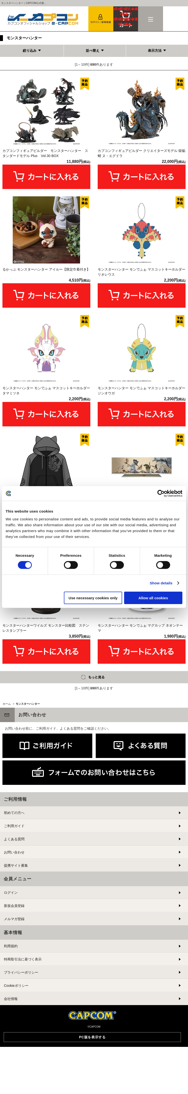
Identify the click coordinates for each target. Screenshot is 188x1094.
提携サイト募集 (16, 947)
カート (125, 16)
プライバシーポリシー (21, 1054)
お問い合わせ (14, 934)
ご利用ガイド (14, 908)
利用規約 (11, 1028)
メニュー (150, 18)
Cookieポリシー (16, 1068)
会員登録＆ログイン (100, 18)
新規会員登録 (14, 988)
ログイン (11, 975)
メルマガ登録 (14, 1001)
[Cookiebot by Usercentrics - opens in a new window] (161, 493)
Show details (161, 583)
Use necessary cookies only (93, 598)
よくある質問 (14, 921)
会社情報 (11, 1081)
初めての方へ (14, 895)
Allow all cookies (153, 598)
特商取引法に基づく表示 (23, 1041)
